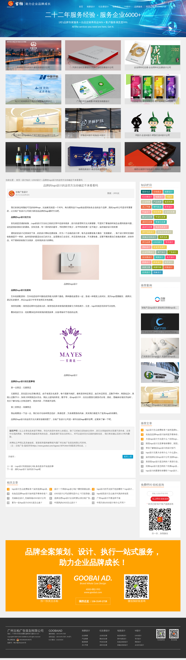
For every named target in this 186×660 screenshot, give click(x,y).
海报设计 (159, 257)
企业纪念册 (170, 212)
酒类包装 (163, 237)
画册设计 (88, 5)
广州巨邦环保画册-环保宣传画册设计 (93, 101)
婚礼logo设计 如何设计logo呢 (28, 469)
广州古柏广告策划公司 (29, 5)
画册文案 (146, 267)
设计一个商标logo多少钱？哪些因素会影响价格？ (76, 489)
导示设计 (169, 242)
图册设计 (146, 262)
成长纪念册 (147, 222)
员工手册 (146, 207)
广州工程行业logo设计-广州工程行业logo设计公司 (33, 135)
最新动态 (146, 192)
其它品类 (146, 242)
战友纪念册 (147, 227)
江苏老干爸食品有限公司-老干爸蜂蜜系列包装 (152, 101)
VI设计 (125, 5)
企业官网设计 (148, 252)
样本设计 (157, 262)
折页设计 (169, 207)
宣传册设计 (147, 257)
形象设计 (157, 272)
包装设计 (114, 5)
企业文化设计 (159, 247)
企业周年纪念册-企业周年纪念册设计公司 (152, 67)
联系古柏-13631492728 (155, 5)
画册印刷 (157, 267)
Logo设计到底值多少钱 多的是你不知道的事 (34, 466)
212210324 (59, 642)
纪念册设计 (101, 5)
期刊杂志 (157, 207)
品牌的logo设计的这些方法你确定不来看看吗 (62, 180)
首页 (78, 5)
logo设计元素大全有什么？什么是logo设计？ (165, 452)
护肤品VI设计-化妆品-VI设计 (93, 135)
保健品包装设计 (149, 237)
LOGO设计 (36, 180)
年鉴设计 (146, 212)
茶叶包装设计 (148, 232)
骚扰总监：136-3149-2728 (93, 603)
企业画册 (146, 202)
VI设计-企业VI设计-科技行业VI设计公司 (152, 135)
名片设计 (171, 257)
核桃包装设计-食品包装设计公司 (93, 169)
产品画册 (157, 202)
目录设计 (146, 272)
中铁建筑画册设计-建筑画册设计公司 (33, 67)
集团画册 (169, 202)
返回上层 (128, 456)
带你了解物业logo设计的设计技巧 (161, 448)
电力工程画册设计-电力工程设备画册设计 (33, 101)
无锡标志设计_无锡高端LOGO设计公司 (29, 498)
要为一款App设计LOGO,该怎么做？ (27, 502)
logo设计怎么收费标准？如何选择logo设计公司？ (33, 489)
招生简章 (157, 212)
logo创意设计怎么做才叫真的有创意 (112, 493)
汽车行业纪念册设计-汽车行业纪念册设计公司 (93, 67)
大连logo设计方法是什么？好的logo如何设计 (165, 439)
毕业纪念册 (160, 217)
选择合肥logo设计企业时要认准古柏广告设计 (74, 498)
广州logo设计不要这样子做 (108, 498)
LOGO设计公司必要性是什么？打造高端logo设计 (75, 493)
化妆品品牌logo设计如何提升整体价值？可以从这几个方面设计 (40, 493)
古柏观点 (157, 192)
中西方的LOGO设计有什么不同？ (111, 502)
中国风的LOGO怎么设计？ (65, 502)
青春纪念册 (160, 222)
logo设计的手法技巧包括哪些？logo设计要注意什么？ (120, 489)
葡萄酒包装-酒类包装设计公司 (33, 169)
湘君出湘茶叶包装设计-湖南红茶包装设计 (152, 169)
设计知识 (26, 180)
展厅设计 (161, 252)
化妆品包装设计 (164, 232)
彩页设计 (169, 262)
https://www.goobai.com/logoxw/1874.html (50, 446)
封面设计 (169, 267)
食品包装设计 (161, 227)
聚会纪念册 (147, 217)
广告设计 (173, 252)
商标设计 (146, 247)
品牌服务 (136, 5)
